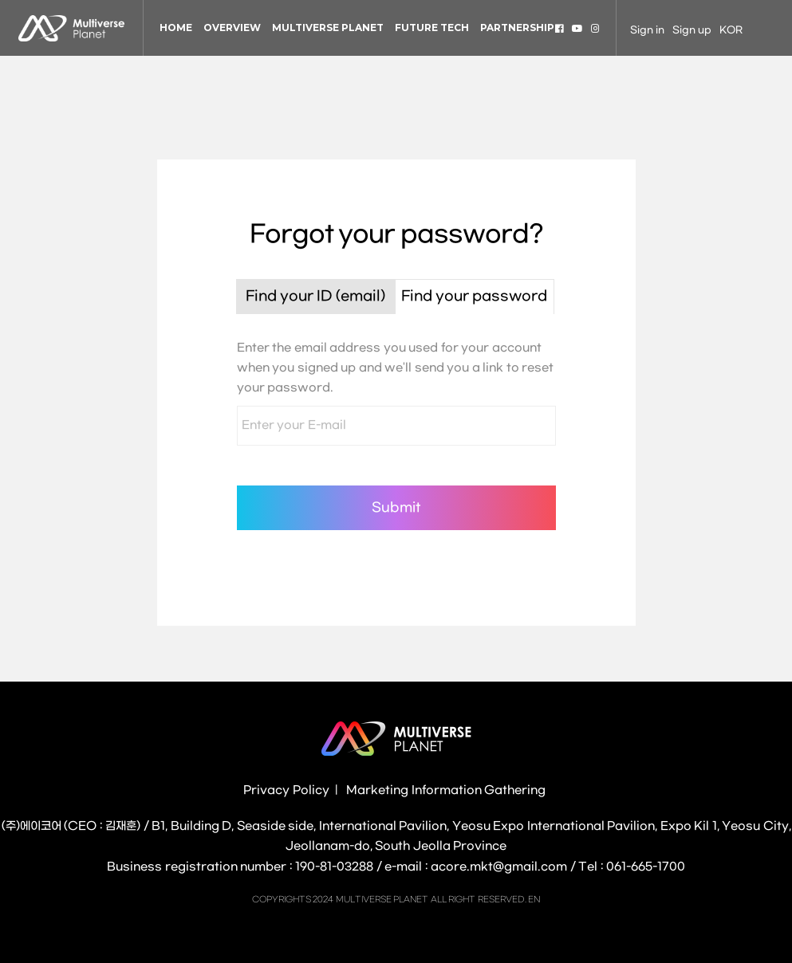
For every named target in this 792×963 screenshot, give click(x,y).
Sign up (691, 30)
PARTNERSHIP (517, 27)
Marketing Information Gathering (446, 790)
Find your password (474, 297)
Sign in (647, 30)
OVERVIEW (232, 27)
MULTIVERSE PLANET (328, 27)
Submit (396, 507)
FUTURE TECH (432, 27)
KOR (731, 30)
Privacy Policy (286, 790)
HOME (176, 27)
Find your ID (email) (316, 297)
